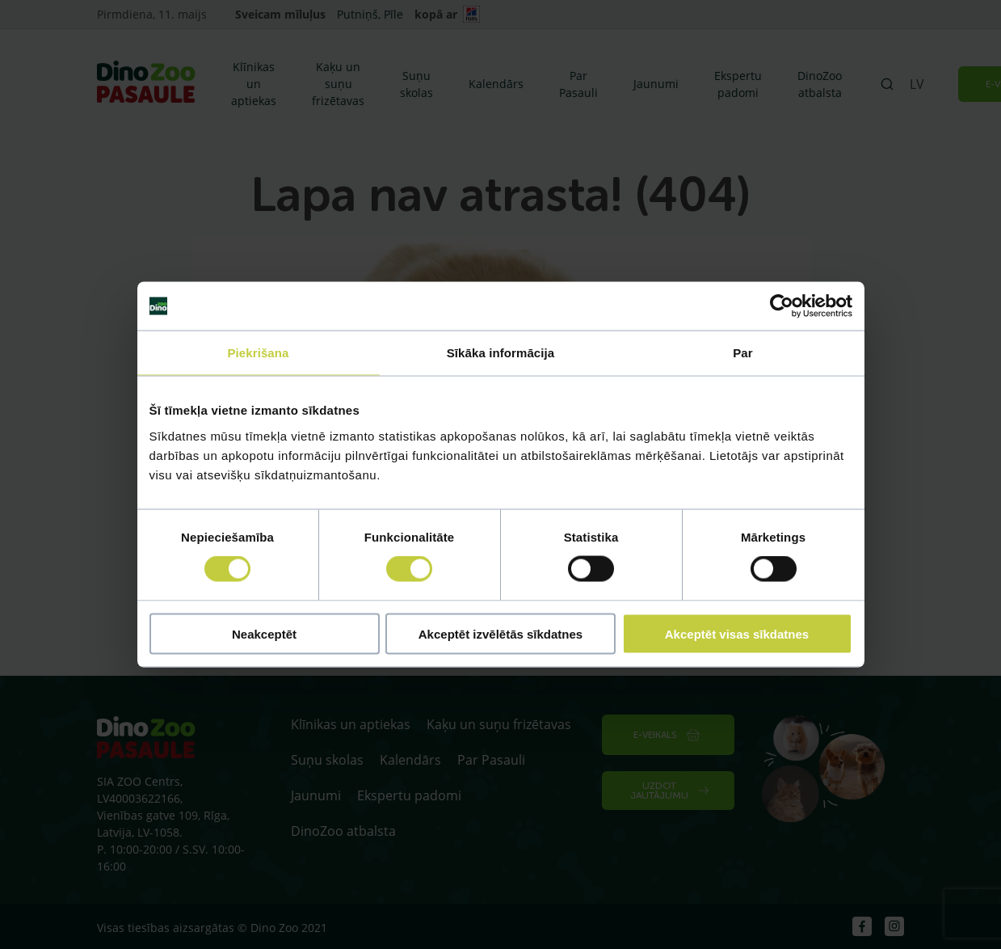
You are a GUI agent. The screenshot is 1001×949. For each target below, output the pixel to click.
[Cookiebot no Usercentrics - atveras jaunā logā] (781, 306)
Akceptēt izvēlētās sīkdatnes (500, 633)
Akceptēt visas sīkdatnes (737, 633)
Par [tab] (743, 353)
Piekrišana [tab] (257, 353)
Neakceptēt (264, 633)
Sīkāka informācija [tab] (501, 353)
